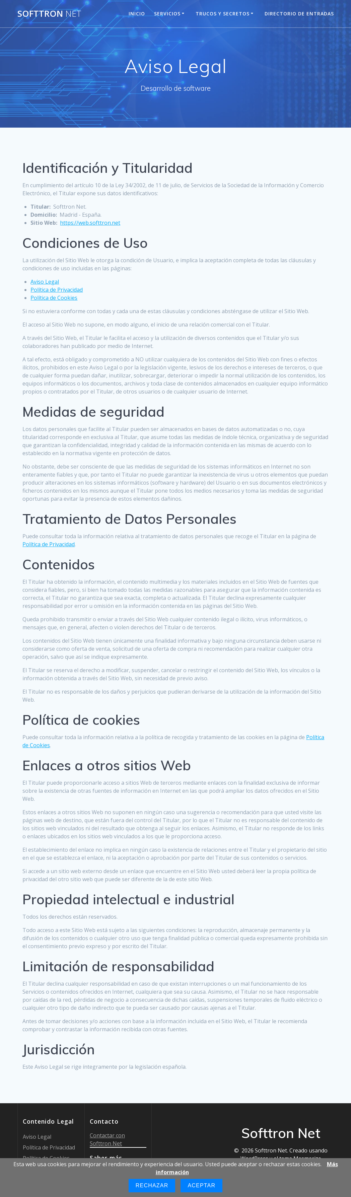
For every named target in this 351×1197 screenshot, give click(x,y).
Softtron (49, 13)
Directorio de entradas (299, 13)
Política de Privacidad (56, 289)
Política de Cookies (53, 297)
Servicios (167, 13)
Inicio (137, 13)
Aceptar (201, 1185)
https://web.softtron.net (90, 222)
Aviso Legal (44, 281)
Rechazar (152, 1185)
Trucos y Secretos (223, 13)
